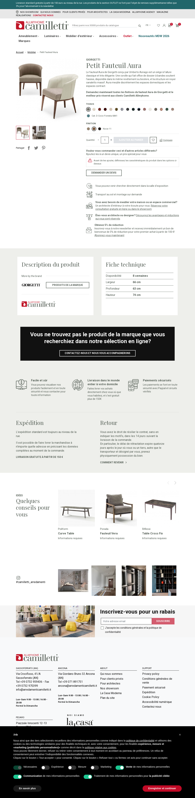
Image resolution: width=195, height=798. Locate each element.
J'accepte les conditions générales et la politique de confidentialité (133, 629)
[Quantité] (105, 140)
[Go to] (76, 508)
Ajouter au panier (131, 139)
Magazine (162, 12)
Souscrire (163, 621)
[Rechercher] (104, 25)
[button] (180, 734)
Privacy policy (150, 674)
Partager (29, 148)
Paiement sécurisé (153, 687)
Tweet (36, 148)
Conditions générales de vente (157, 680)
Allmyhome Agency (143, 12)
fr (147, 25)
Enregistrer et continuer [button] (162, 788)
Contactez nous (43, 15)
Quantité (90, 140)
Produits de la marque (67, 285)
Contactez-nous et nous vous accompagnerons (97, 353)
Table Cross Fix (152, 533)
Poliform (63, 529)
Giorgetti (93, 59)
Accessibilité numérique (157, 702)
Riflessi (146, 529)
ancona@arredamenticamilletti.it (76, 685)
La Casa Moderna (120, 12)
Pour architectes (97, 12)
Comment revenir (113, 462)
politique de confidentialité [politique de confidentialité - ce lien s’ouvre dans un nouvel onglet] (140, 740)
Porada (104, 529)
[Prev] (168, 483)
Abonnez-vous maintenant (109, 235)
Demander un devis (103, 172)
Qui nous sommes (50, 12)
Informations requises (70, 538)
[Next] (175, 483)
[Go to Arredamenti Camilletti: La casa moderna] (75, 722)
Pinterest (43, 148)
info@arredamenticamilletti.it (33, 689)
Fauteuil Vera (109, 533)
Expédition (148, 692)
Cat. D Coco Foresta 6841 (104, 115)
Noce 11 (107, 128)
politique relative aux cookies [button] (100, 747)
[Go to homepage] (42, 25)
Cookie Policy (150, 697)
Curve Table (66, 533)
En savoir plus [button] (27, 788)
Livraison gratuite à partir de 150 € (39, 457)
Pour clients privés (74, 12)
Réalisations (23, 15)
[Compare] (166, 140)
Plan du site (107, 698)
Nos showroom (27, 12)
